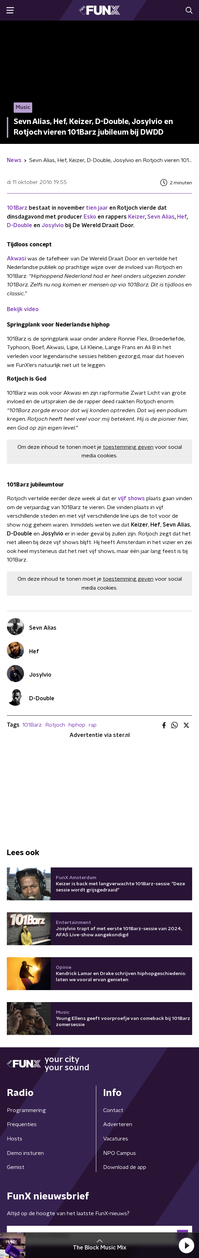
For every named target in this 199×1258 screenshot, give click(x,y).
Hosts (14, 1139)
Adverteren (117, 1124)
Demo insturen (25, 1153)
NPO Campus (119, 1153)
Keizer (136, 217)
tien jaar (97, 208)
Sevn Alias (161, 217)
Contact (113, 1110)
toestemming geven (128, 447)
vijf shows (131, 498)
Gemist (15, 1167)
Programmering (26, 1110)
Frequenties (22, 1124)
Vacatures (115, 1139)
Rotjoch (55, 725)
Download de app (124, 1167)
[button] (186, 1245)
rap (93, 725)
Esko (90, 217)
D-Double (19, 225)
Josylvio (52, 225)
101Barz (17, 208)
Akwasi (16, 258)
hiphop (77, 725)
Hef (182, 217)
